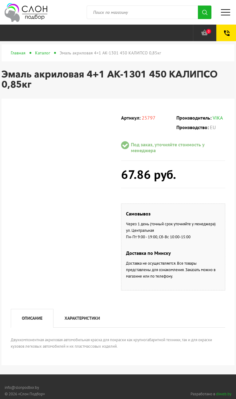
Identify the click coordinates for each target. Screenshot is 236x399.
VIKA (218, 118)
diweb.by (223, 394)
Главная (18, 53)
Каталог (42, 53)
